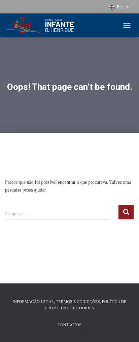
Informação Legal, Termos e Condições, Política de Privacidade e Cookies (69, 304)
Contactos (69, 324)
